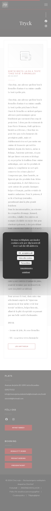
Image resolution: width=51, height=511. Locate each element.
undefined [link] (26, 272)
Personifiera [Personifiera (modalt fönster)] (25, 263)
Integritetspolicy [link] (26, 268)
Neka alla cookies (26, 258)
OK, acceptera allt (25, 253)
